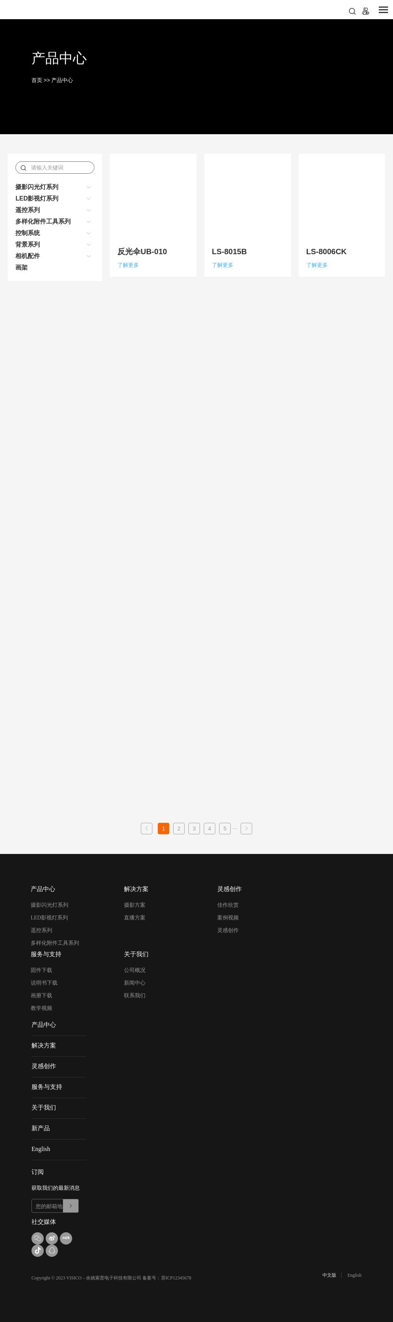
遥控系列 (27, 210)
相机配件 (27, 256)
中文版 (329, 1275)
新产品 (40, 1128)
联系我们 (134, 995)
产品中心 (62, 80)
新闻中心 (134, 983)
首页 (36, 80)
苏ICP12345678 (176, 1278)
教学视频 (41, 1008)
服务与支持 (46, 1087)
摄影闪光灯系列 (36, 187)
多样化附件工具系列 (43, 221)
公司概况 (134, 970)
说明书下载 (44, 983)
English (40, 1149)
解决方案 (43, 1045)
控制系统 (27, 233)
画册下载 (41, 995)
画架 (21, 267)
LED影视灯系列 (36, 198)
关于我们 (43, 1107)
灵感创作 (228, 930)
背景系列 (27, 244)
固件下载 (41, 970)
